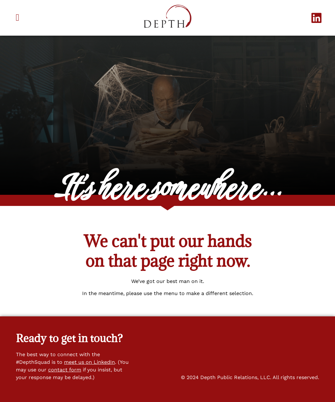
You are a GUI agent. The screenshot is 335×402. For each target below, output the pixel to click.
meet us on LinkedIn (89, 362)
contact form (64, 370)
